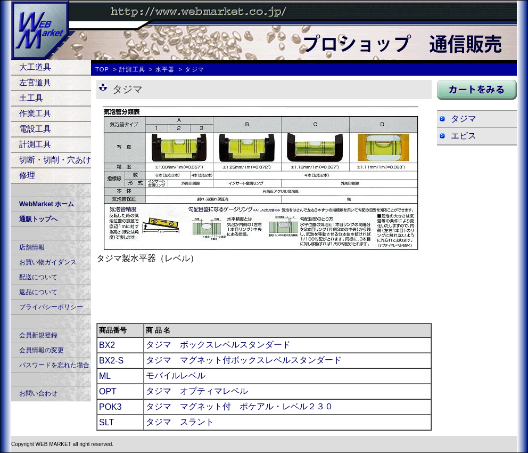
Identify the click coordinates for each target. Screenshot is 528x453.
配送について (38, 277)
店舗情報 (32, 247)
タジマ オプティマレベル (197, 390)
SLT (106, 422)
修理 (27, 175)
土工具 (31, 97)
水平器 (165, 69)
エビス (463, 135)
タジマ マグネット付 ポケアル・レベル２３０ (239, 406)
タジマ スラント (180, 421)
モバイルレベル (175, 375)
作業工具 (35, 113)
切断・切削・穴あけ (55, 159)
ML (105, 376)
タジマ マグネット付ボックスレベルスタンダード (244, 360)
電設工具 (35, 128)
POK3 (110, 406)
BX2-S (111, 360)
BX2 (107, 345)
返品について (38, 292)
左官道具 (35, 82)
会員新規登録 (38, 335)
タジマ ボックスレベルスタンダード (218, 344)
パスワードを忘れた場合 (54, 365)
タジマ (463, 118)
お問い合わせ (38, 393)
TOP (102, 69)
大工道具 (35, 66)
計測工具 (35, 144)
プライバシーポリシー (51, 307)
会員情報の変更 (41, 350)
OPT (108, 391)
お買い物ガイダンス (48, 262)
